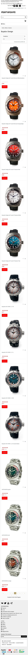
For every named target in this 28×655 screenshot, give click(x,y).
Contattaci (4, 628)
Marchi (3, 622)
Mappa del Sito (5, 631)
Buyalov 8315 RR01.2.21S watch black (10, 443)
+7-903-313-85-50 (5, 3)
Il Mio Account (5, 642)
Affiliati (3, 624)
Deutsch (22, 8)
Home (3, 27)
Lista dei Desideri (19, 642)
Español (16, 8)
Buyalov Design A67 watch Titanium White (11, 215)
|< (3, 593)
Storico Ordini (12, 642)
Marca (6, 27)
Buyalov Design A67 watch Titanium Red (11, 169)
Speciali (4, 626)
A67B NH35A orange (6, 580)
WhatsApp (15, 3)
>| (16, 595)
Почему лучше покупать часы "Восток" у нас (12, 613)
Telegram (20, 3)
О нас (3, 609)
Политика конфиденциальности (9, 615)
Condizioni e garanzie (6, 616)
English (12, 8)
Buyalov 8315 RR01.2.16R (8, 398)
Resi (3, 629)
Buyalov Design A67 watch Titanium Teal (11, 261)
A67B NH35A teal (6, 535)
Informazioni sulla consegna (8, 611)
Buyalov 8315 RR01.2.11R (8, 306)
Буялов (10, 27)
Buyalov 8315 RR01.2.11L (8, 352)
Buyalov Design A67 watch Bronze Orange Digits (13, 123)
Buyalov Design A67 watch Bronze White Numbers (13, 78)
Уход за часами (5, 618)
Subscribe (24, 636)
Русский (9, 8)
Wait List (4, 644)
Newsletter (9, 644)
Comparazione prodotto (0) (19, 41)
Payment (4, 608)
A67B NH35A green (6, 489)
